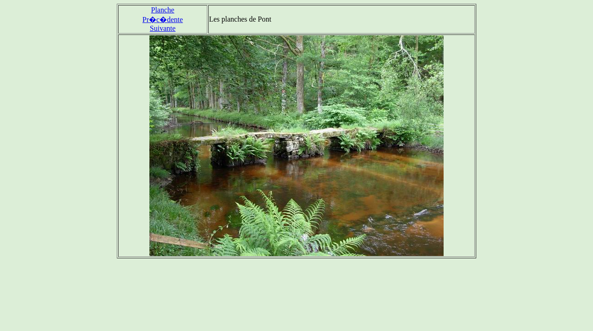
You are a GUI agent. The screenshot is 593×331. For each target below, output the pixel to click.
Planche (163, 10)
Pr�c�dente (163, 19)
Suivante (163, 28)
